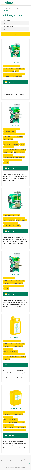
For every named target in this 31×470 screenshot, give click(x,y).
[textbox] (17, 23)
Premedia (23, 467)
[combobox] (15, 23)
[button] (26, 3)
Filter (15, 34)
